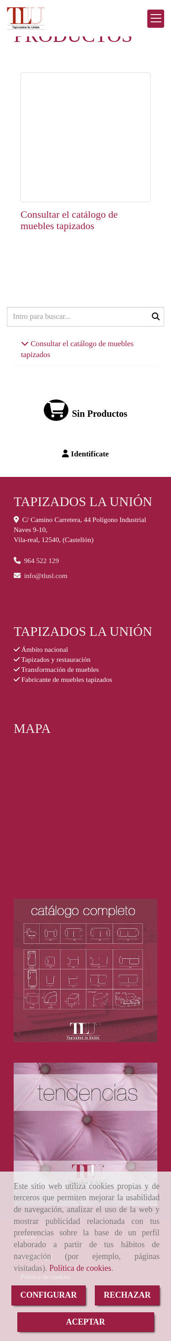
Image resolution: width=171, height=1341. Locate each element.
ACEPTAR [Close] (85, 1321)
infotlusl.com (45, 575)
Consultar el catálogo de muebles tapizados (69, 220)
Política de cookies (80, 1268)
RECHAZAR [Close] (127, 1295)
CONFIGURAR (49, 1295)
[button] (85, 454)
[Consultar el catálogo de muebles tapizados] (85, 137)
